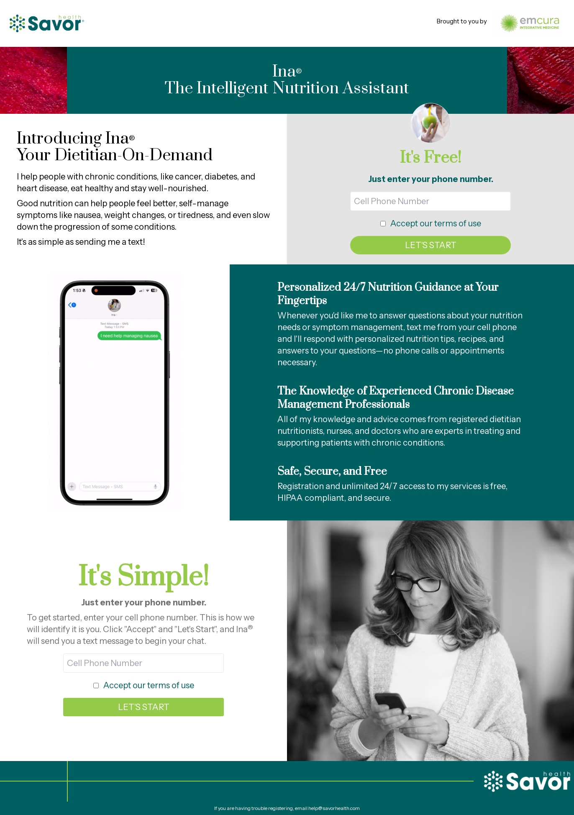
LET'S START (430, 245)
